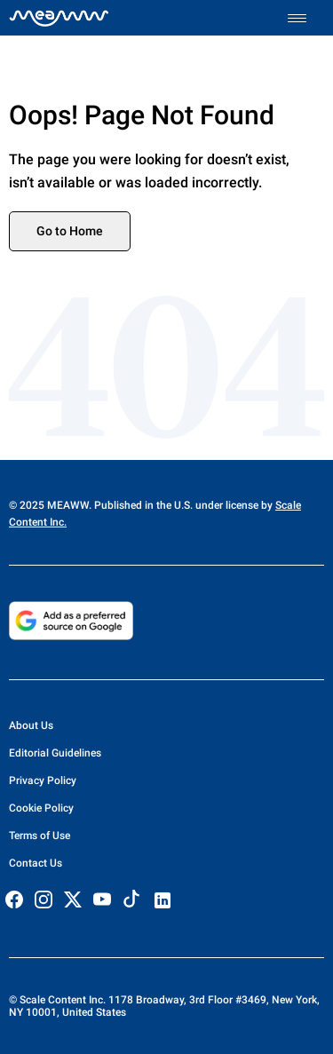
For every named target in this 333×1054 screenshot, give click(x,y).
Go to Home (69, 231)
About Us (31, 725)
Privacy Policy (42, 780)
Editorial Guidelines (55, 753)
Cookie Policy (41, 808)
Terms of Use (39, 835)
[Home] (59, 18)
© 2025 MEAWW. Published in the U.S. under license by (142, 505)
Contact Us (35, 863)
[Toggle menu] (306, 18)
